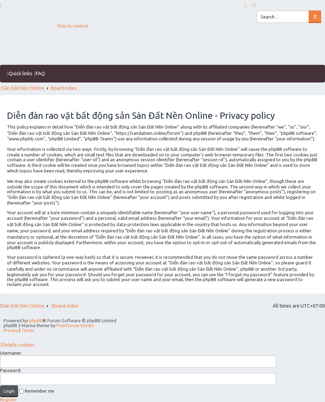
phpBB (35, 320)
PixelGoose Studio (75, 325)
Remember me (36, 390)
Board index (64, 306)
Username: (11, 352)
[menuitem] (253, 5)
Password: (10, 370)
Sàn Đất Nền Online (23, 306)
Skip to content (72, 25)
